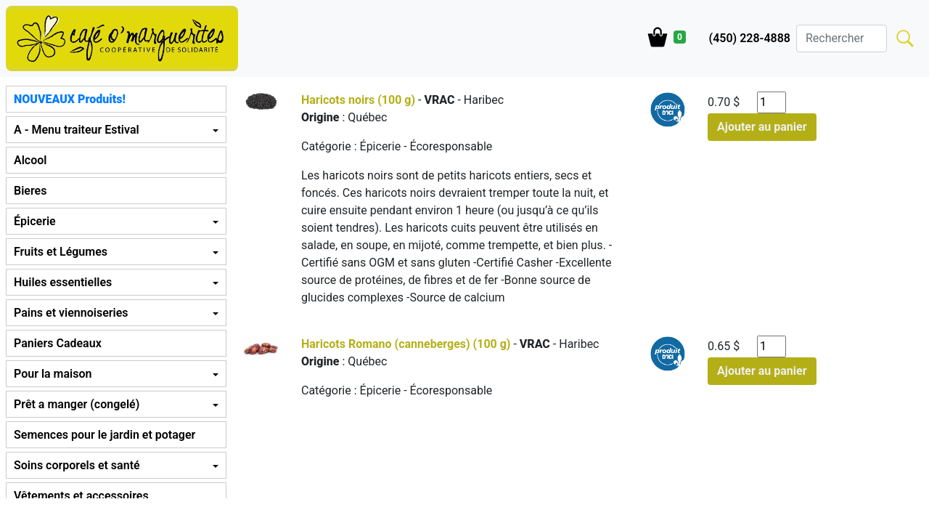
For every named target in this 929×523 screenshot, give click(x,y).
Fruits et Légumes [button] (60, 252)
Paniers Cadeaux (58, 343)
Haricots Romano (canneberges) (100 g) (406, 344)
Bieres (30, 191)
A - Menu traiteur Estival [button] (76, 130)
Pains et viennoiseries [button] (71, 313)
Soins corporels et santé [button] (77, 465)
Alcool (30, 160)
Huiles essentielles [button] (63, 282)
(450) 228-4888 (749, 38)
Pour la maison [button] (52, 374)
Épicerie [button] (35, 221)
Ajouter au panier (762, 127)
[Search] (841, 38)
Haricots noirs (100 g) (358, 100)
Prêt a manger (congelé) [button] (76, 404)
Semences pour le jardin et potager (104, 435)
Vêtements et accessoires (81, 496)
